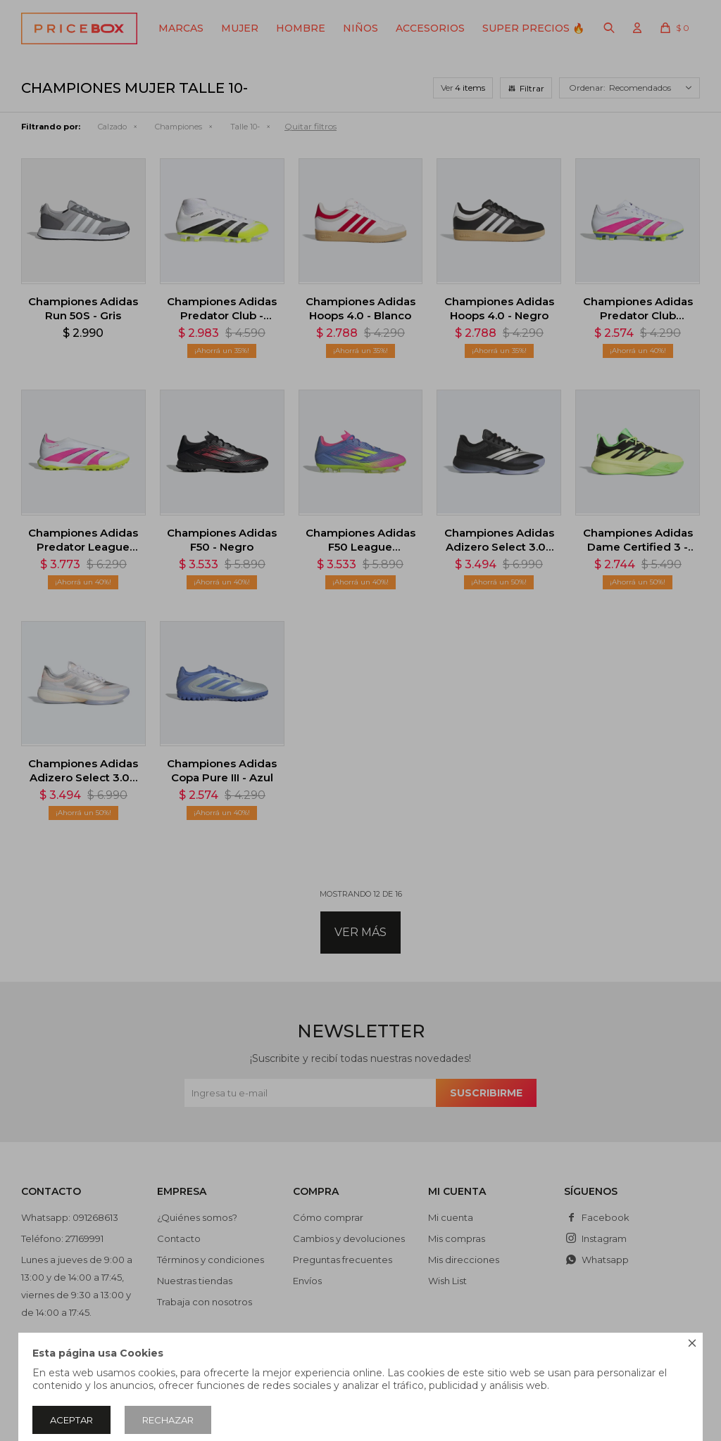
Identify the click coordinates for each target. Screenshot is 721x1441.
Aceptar (71, 1420)
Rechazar (168, 1420)
